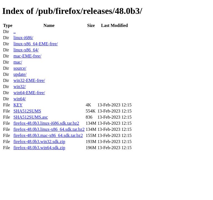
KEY (17, 104)
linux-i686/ (23, 37)
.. (14, 31)
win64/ (19, 98)
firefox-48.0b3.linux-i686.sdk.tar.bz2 (46, 123)
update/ (19, 74)
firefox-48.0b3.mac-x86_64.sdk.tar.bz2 (48, 135)
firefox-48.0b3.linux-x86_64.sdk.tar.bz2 (48, 129)
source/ (19, 68)
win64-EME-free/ (29, 92)
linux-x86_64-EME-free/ (35, 43)
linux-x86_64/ (26, 50)
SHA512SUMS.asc (30, 117)
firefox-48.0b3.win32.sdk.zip (39, 141)
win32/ (19, 86)
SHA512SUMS (27, 111)
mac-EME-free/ (27, 56)
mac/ (17, 62)
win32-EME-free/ (29, 80)
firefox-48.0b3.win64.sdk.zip (39, 147)
